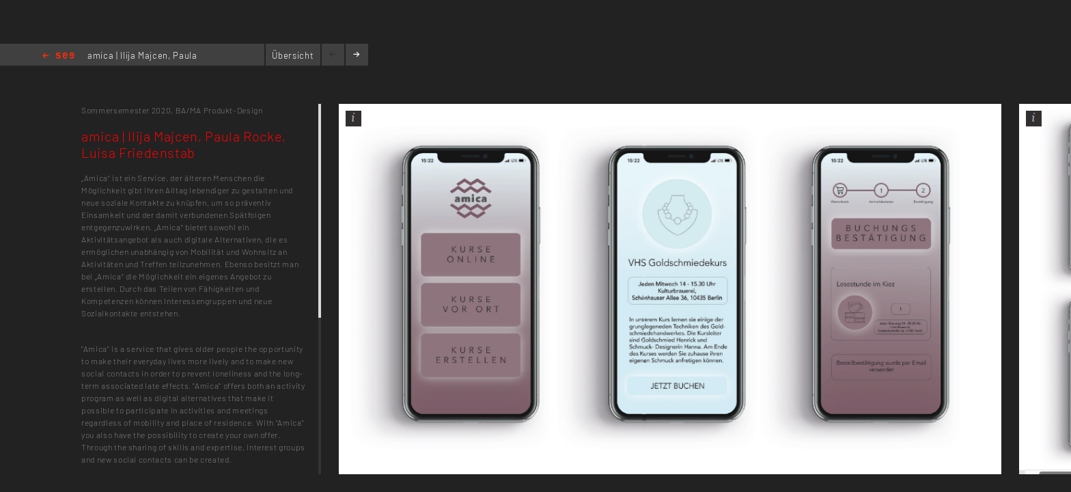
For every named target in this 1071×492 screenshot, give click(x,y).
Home (58, 56)
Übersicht (293, 55)
